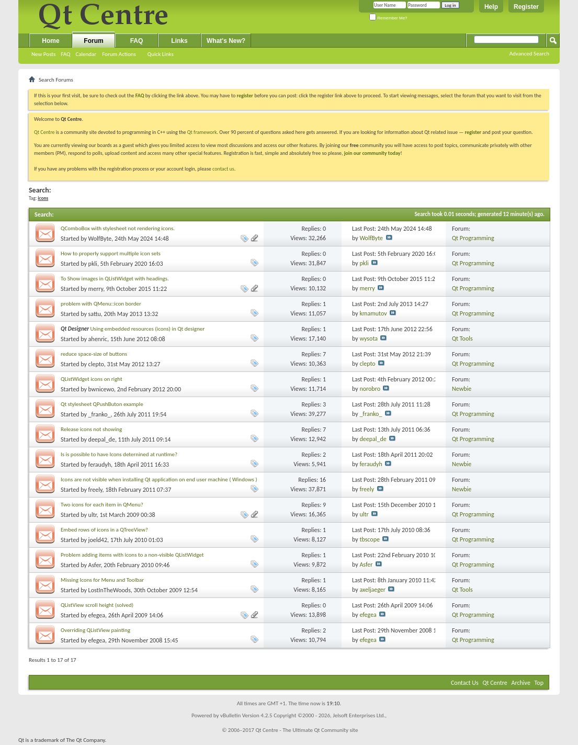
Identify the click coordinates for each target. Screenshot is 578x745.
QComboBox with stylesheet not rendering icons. (118, 228)
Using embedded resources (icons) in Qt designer (147, 328)
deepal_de (101, 439)
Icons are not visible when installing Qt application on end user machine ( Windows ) (159, 479)
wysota (368, 338)
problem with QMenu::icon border (101, 303)
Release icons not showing (91, 429)
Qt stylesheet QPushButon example (102, 404)
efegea (96, 615)
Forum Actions (119, 54)
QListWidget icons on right (91, 379)
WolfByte (100, 238)
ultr (92, 514)
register (473, 132)
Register (526, 6)
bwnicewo (101, 389)
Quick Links (161, 54)
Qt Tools (462, 338)
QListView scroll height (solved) (97, 605)
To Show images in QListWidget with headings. (115, 278)
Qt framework (202, 132)
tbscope (369, 539)
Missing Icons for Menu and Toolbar (102, 580)
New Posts (43, 54)
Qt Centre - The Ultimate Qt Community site (306, 730)
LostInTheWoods (109, 590)
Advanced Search (529, 53)
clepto (96, 364)
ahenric (97, 339)
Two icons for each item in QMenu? (102, 504)
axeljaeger (372, 589)
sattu (94, 314)
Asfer (94, 565)
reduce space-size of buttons (94, 354)
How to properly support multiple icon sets (111, 253)
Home (50, 40)
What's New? (226, 40)
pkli (92, 263)
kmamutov (373, 313)
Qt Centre (44, 132)
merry (96, 288)
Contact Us (465, 682)
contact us (223, 168)
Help (491, 6)
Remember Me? (388, 18)
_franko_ (99, 414)
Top (539, 682)
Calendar (85, 54)
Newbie (461, 388)
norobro (369, 388)
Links (179, 40)
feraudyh (99, 464)
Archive (521, 682)
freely (95, 489)
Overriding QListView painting (95, 630)
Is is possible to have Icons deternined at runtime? (119, 454)
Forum (93, 40)
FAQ (65, 54)
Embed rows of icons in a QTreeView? (104, 529)
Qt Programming (473, 238)
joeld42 (97, 540)
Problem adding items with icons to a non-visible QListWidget (132, 554)
